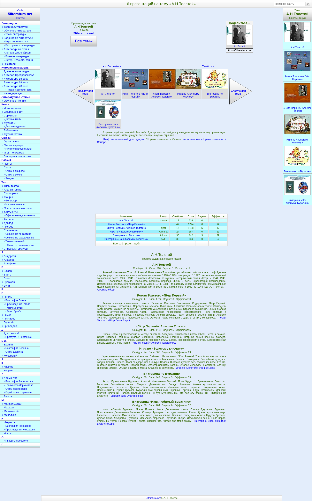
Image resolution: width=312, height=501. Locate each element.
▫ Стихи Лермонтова (15, 388)
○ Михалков (8, 414)
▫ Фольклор (10, 200)
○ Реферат (8, 219)
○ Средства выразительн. (17, 208)
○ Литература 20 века (14, 86)
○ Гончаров (8, 318)
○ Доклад (7, 222)
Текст (4, 182)
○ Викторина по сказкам (16, 156)
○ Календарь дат (11, 93)
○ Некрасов (8, 422)
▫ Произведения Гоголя (17, 304)
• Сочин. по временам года (20, 245)
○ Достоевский (10, 333)
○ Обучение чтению (13, 100)
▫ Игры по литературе (16, 41)
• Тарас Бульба (13, 311)
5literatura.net (83, 33)
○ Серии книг (9, 115)
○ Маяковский (9, 411)
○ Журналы (8, 122)
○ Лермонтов (9, 377)
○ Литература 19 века (14, 82)
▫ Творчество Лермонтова (18, 385)
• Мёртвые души (14, 308)
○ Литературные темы (15, 49)
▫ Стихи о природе (14, 171)
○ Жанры (7, 197)
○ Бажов (6, 270)
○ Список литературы (14, 248)
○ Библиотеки (9, 130)
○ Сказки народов (12, 145)
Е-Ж (4, 340)
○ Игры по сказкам (12, 152)
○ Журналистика (11, 134)
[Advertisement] (161, 39)
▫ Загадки (9, 178)
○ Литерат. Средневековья (17, 75)
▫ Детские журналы (14, 126)
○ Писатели (8, 63)
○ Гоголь (6, 296)
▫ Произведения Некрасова (19, 429)
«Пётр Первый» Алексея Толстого (126, 228)
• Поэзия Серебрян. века (18, 89)
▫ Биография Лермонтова (18, 381)
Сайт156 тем (20, 14)
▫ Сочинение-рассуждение (19, 237)
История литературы (15, 67)
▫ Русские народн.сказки (17, 148)
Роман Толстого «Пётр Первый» (126, 224)
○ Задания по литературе (17, 38)
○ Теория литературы (14, 26)
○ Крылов (7, 366)
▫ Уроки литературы (15, 34)
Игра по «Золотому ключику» (126, 231)
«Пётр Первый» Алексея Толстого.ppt (154, 342)
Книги (5, 104)
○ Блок (5, 278)
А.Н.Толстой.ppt (106, 289)
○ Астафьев (8, 263)
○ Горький (7, 322)
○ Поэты (6, 163)
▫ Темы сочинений (14, 241)
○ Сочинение (9, 230)
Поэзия (6, 160)
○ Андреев (8, 259)
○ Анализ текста (11, 189)
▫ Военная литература (16, 56)
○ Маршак (7, 407)
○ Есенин (7, 344)
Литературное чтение (15, 97)
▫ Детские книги (12, 119)
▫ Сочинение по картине (17, 233)
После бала (112, 66)
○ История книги (11, 108)
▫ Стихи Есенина (13, 351)
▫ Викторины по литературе (19, 45)
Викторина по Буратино (126, 235)
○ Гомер (6, 314)
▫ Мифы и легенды (14, 204)
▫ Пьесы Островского (16, 440)
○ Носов (6, 433)
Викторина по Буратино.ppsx (127, 395)
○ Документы (9, 211)
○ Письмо (7, 226)
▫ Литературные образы (17, 52)
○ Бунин (6, 285)
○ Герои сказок (10, 141)
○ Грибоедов (9, 326)
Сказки (5, 137)
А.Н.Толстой (239, 45)
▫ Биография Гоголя (15, 300)
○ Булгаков (8, 282)
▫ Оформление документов (19, 215)
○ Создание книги (12, 111)
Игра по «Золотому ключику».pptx (195, 367)
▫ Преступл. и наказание (18, 337)
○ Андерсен (8, 256)
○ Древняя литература (15, 71)
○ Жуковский (9, 355)
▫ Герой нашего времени (18, 392)
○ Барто (6, 274)
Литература (9, 23)
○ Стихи (6, 167)
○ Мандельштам (11, 403)
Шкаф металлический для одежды (123, 139)
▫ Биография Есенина (16, 348)
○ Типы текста (10, 185)
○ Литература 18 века (14, 78)
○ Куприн (7, 370)
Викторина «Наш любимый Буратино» (126, 239)
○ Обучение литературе (16, 30)
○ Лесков (7, 396)
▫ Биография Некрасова (17, 425)
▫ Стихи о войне (13, 174)
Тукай (208, 66)
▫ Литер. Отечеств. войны (18, 60)
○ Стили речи (9, 193)
